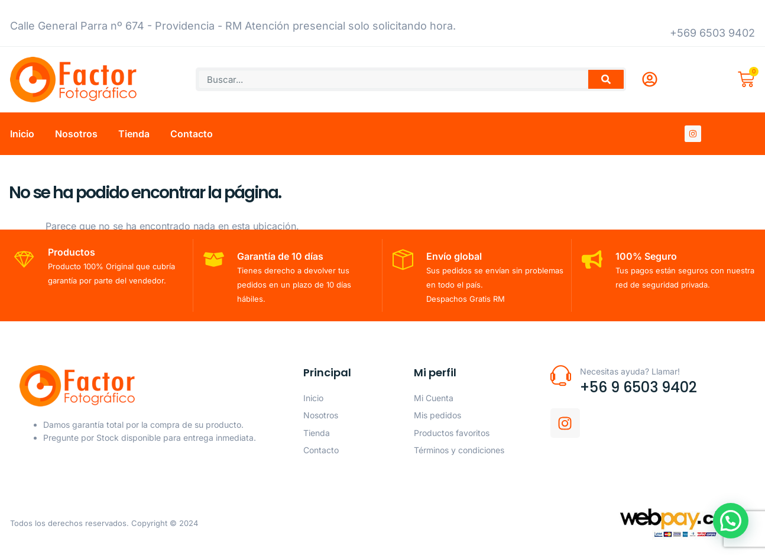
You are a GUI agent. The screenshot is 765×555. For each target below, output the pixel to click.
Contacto (191, 134)
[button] (732, 526)
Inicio (22, 134)
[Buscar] (606, 79)
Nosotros (76, 134)
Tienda (134, 134)
